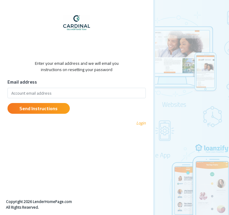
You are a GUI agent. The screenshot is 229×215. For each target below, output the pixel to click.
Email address (22, 82)
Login (141, 123)
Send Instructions (38, 108)
